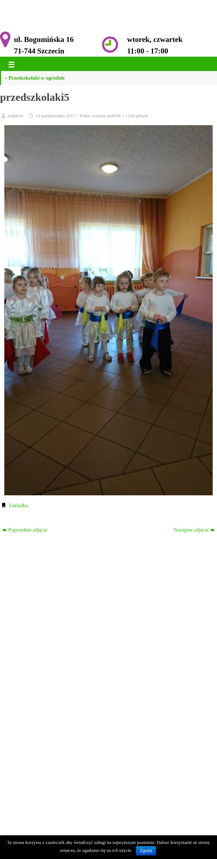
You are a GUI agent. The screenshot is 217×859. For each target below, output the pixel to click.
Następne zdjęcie (194, 530)
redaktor (15, 115)
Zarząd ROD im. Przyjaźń (48, 681)
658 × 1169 (124, 115)
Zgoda (146, 850)
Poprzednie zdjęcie (24, 530)
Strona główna (36, 653)
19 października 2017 (56, 115)
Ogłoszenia (32, 663)
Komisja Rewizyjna (41, 690)
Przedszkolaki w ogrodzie (35, 78)
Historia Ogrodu (38, 672)
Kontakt (29, 709)
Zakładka (18, 505)
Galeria (28, 700)
